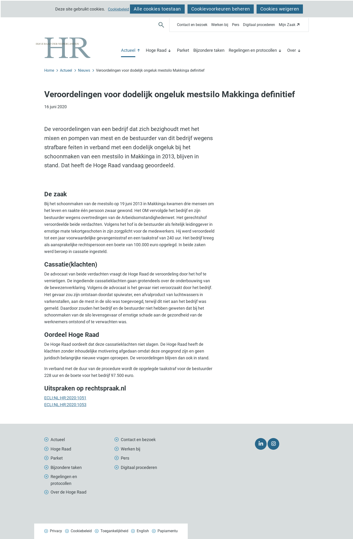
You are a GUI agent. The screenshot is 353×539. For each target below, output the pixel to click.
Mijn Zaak (290, 26)
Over (291, 50)
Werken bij (219, 24)
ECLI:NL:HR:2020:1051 (65, 397)
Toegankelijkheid (114, 531)
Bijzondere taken (208, 50)
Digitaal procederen (259, 24)
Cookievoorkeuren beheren (220, 9)
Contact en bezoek (192, 24)
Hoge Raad (156, 50)
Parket (183, 50)
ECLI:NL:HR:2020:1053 (65, 404)
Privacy (56, 531)
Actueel (128, 50)
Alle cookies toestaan (157, 9)
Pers (235, 24)
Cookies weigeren (279, 9)
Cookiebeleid (118, 9)
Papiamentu (168, 531)
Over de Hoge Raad (68, 492)
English (143, 531)
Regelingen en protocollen (253, 50)
